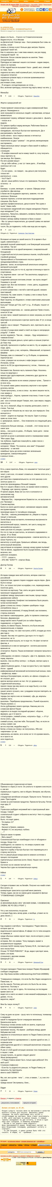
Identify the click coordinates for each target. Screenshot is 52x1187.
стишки (34, 1145)
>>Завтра (17, 1098)
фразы (26, 1145)
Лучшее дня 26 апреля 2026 (10, 4)
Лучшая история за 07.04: (13, 1108)
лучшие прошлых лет (28, 1141)
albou (35, 745)
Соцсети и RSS (24, 6)
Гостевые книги (35, 6)
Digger (35, 1091)
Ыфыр (35, 878)
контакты (15, 1156)
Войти (40, 4)
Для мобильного (24, 4)
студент (3, 459)
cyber (35, 1008)
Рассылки (15, 6)
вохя (35, 462)
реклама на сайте (6, 1156)
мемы (20, 1145)
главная (4, 1145)
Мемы (26, 1)
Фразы (36, 1)
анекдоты (13, 1145)
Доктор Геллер (38, 568)
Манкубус (36, 96)
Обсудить (21, 96)
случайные (40, 1141)
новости (37, 1156)
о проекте (23, 1156)
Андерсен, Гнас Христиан (26, 233)
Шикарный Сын (38, 962)
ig (33, 919)
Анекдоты (5, 1)
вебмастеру (30, 1156)
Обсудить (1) (5, 233)
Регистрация (47, 4)
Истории (15, 1)
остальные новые (14, 1141)
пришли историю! (44, 1145)
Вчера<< (4, 1098)
